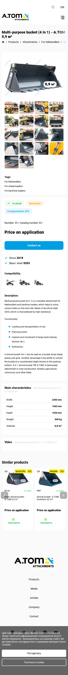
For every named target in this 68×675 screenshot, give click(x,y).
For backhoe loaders (15, 190)
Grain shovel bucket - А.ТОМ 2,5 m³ (15, 498)
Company (34, 607)
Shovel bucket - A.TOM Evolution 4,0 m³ (48, 498)
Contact (34, 616)
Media (34, 588)
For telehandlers (13, 181)
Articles (34, 597)
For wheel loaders (14, 186)
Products (34, 579)
